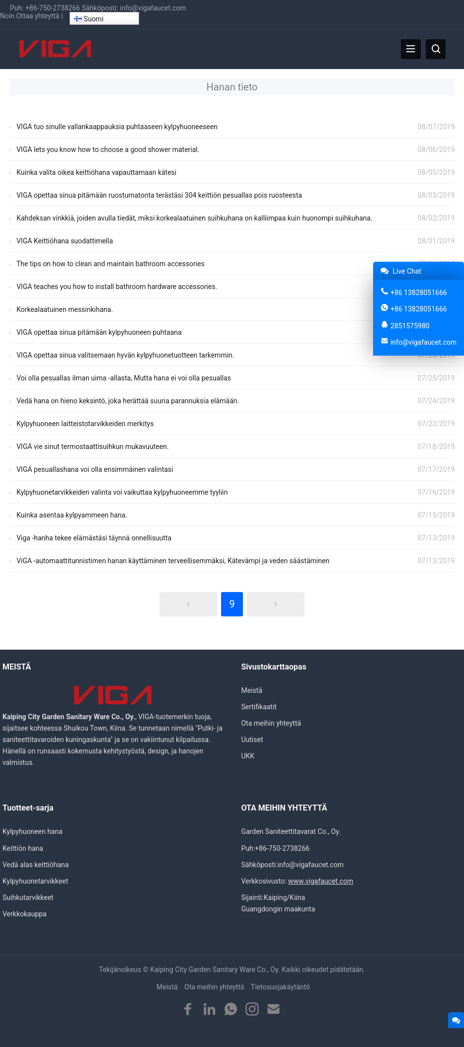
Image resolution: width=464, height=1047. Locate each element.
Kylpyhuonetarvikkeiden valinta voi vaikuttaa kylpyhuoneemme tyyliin (122, 492)
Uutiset (252, 740)
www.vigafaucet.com (320, 881)
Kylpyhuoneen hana (32, 831)
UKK (247, 756)
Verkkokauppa (24, 914)
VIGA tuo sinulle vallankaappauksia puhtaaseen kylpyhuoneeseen (117, 127)
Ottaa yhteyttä (38, 16)
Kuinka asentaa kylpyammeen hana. (71, 515)
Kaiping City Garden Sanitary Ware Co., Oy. (215, 969)
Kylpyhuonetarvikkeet (35, 881)
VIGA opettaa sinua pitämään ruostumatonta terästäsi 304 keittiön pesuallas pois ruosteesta (159, 195)
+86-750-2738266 (52, 8)
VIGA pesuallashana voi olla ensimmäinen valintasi (94, 469)
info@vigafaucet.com (153, 8)
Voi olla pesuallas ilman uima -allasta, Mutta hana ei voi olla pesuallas (123, 378)
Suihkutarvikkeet (28, 897)
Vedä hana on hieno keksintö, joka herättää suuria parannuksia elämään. (127, 401)
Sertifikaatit (258, 707)
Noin (7, 16)
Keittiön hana (22, 848)
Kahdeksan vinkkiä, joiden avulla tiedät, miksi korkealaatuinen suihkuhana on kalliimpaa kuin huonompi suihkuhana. (194, 218)
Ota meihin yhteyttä (271, 723)
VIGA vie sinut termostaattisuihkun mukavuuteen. (92, 446)
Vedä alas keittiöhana (35, 865)
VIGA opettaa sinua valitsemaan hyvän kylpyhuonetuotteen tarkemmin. (125, 355)
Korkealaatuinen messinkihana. (64, 309)
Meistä (251, 690)
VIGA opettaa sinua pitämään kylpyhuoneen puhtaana (99, 332)
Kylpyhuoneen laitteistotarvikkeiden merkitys (85, 424)
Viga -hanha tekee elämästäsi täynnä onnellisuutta (93, 538)
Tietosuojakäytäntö (280, 987)
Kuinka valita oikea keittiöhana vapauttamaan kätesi (96, 172)
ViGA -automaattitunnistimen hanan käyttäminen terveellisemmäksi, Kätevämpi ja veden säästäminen (172, 561)
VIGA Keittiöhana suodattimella (64, 241)
